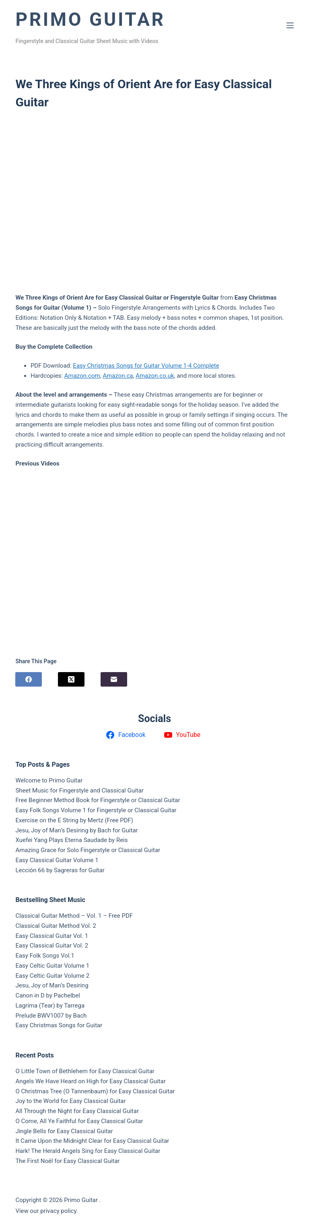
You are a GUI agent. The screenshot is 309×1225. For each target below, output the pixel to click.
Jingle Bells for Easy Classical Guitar (64, 1131)
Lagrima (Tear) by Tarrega (49, 1005)
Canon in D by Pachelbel (47, 995)
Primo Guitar (90, 19)
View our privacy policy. (46, 1211)
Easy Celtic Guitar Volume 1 (52, 965)
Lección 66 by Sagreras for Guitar (59, 870)
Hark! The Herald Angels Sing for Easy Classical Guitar (87, 1151)
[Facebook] (28, 679)
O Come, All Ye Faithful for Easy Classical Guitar (79, 1121)
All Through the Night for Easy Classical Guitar (77, 1111)
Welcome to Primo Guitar (48, 780)
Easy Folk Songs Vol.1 (44, 955)
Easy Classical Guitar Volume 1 (56, 860)
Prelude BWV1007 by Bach (51, 1015)
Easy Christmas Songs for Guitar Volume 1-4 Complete (146, 365)
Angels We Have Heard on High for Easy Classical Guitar (90, 1081)
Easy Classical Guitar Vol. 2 (51, 945)
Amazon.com (82, 375)
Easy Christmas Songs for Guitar (58, 1025)
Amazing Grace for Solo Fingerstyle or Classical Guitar (87, 850)
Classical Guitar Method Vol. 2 (55, 925)
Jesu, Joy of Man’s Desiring (51, 985)
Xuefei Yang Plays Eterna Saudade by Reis (71, 840)
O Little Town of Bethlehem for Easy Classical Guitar (84, 1071)
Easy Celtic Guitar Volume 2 (52, 975)
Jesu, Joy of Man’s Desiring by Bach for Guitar (76, 830)
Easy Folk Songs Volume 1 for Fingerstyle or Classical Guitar (95, 810)
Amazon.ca (118, 375)
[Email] (114, 679)
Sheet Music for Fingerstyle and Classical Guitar (79, 790)
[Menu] (290, 25)
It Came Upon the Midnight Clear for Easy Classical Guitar (92, 1140)
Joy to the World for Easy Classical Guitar (70, 1101)
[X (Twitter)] (71, 679)
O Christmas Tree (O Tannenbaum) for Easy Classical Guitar (95, 1091)
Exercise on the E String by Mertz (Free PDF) (74, 820)
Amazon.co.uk (155, 375)
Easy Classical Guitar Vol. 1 (51, 935)
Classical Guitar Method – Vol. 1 (58, 915)
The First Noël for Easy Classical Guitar (67, 1161)
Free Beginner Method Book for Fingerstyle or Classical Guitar (97, 800)
